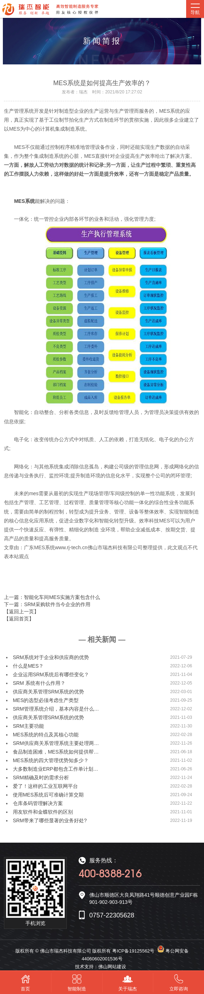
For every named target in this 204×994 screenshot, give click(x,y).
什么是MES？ (28, 666)
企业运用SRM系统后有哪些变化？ (51, 674)
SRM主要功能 (28, 726)
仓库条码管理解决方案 (38, 803)
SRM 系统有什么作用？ (39, 683)
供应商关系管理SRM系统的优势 (48, 692)
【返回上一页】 (21, 611)
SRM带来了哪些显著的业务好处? (50, 820)
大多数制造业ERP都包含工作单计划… (55, 769)
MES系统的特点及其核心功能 (46, 734)
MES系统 (24, 201)
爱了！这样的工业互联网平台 (45, 786)
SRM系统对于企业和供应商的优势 (51, 657)
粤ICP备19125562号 (133, 951)
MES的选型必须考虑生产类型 (46, 700)
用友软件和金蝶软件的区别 (43, 812)
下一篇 (47, 604)
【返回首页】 (19, 619)
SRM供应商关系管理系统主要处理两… (56, 743)
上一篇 (52, 597)
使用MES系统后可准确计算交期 (48, 795)
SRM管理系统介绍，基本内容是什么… (56, 709)
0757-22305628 (111, 915)
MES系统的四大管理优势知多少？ (51, 760)
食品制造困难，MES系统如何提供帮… (56, 752)
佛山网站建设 (112, 966)
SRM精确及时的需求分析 (41, 777)
